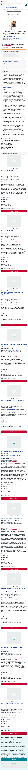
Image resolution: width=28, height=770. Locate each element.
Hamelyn (7, 460)
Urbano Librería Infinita (10, 409)
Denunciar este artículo (7, 87)
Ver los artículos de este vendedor (10, 53)
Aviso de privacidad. (20, 757)
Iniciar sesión (21, 1)
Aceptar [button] (14, 759)
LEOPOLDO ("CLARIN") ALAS (9, 36)
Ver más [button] (5, 104)
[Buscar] (26, 5)
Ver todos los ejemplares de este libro (11, 61)
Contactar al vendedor (5, 197)
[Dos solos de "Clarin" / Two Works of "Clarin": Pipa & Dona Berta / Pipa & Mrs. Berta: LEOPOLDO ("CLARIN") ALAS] (14, 11)
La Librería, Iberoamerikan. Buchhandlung (14, 527)
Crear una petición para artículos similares (11, 55)
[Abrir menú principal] (2, 5)
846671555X (8, 38)
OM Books (7, 712)
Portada (2, 7)
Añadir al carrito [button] (14, 211)
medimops (7, 354)
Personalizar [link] (14, 766)
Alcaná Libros (8, 179)
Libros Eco (7, 302)
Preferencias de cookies (15, 753)
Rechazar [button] (14, 763)
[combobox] (16, 5)
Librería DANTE (8, 597)
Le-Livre (6, 657)
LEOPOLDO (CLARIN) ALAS (11, 7)
